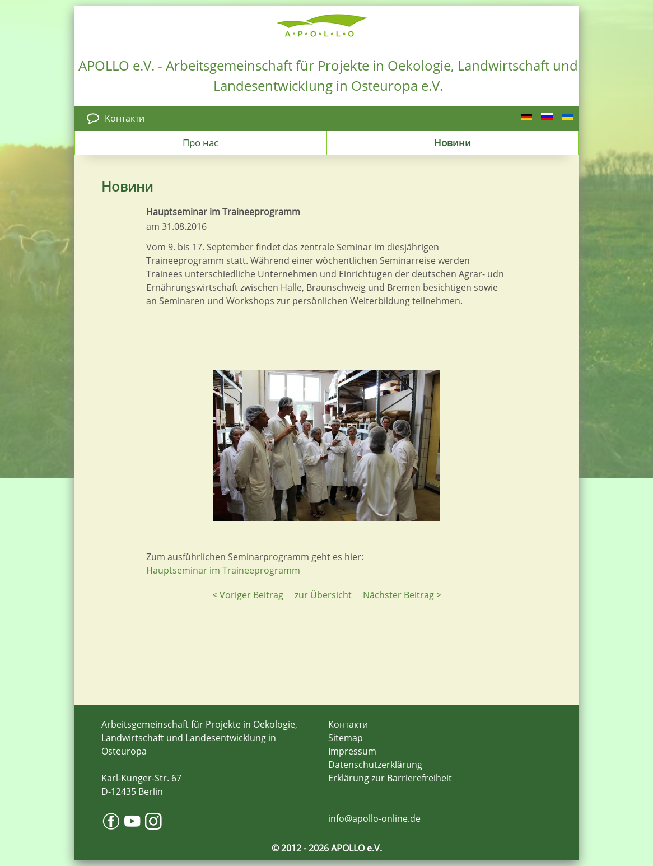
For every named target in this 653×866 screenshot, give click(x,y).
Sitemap (345, 738)
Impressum (352, 751)
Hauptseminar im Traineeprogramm (223, 570)
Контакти (124, 118)
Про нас (200, 142)
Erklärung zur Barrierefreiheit (390, 778)
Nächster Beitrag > (402, 595)
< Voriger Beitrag (247, 595)
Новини (452, 142)
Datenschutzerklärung (375, 764)
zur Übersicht (323, 595)
